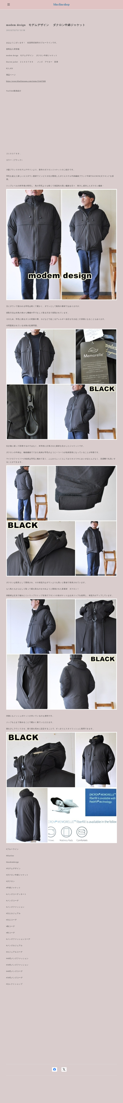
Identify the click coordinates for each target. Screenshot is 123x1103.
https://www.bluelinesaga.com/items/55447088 (26, 81)
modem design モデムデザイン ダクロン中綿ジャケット (45, 24)
